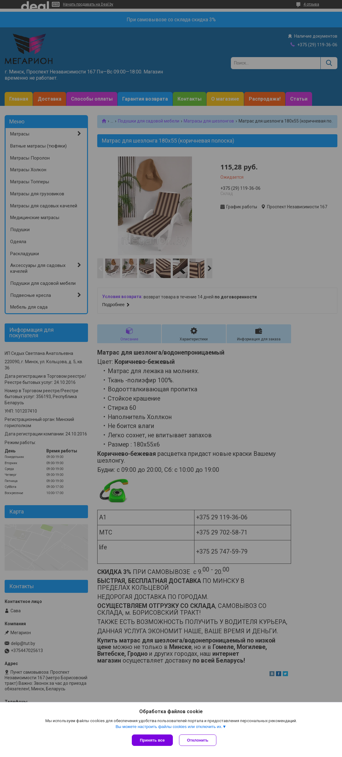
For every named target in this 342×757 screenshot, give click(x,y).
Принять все (152, 740)
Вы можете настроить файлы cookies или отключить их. (168, 726)
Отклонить (197, 740)
